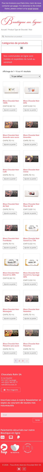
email (15, 6)
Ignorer (35, 9)
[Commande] (25, 76)
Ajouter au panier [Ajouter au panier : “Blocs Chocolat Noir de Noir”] (10, 213)
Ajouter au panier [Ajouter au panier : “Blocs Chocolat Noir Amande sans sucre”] (10, 144)
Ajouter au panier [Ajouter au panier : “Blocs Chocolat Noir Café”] (10, 179)
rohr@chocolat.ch (9, 384)
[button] (21, 48)
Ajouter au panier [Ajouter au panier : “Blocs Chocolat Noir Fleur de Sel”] (30, 213)
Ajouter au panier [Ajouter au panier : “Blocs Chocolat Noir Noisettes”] (30, 318)
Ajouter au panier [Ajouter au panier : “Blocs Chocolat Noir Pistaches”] (30, 353)
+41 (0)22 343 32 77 (9, 382)
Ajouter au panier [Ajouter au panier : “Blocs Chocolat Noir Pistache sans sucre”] (10, 353)
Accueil (4, 30)
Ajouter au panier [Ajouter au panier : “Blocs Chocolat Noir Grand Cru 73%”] (30, 247)
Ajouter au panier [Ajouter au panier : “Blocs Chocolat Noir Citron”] (30, 179)
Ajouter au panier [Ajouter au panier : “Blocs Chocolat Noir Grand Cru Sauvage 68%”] (30, 284)
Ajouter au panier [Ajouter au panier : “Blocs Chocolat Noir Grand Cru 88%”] (10, 284)
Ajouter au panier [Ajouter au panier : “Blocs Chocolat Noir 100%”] (10, 110)
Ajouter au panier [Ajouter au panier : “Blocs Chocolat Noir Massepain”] (10, 318)
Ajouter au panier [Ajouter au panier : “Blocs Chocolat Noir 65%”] (30, 110)
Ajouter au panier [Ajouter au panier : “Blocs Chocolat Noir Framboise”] (10, 247)
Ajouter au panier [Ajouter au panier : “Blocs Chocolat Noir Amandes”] (30, 144)
